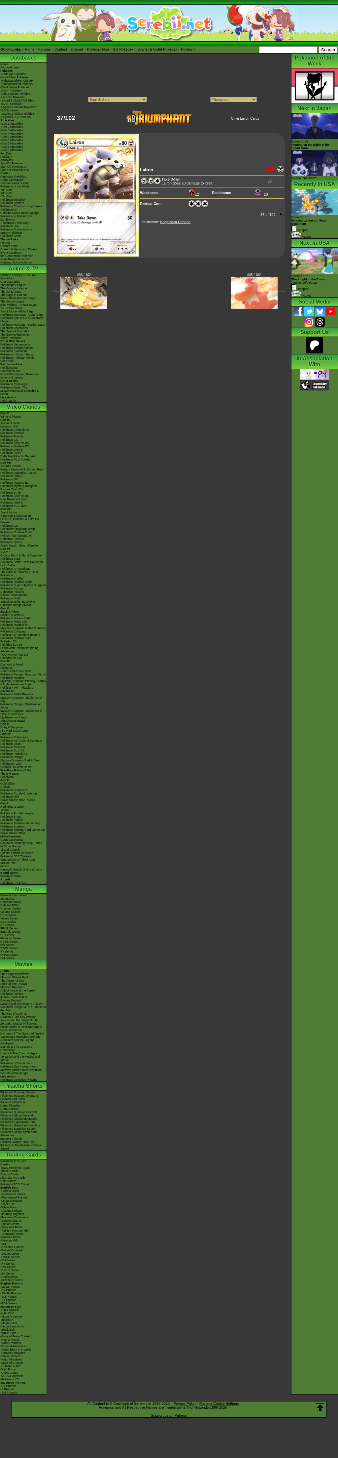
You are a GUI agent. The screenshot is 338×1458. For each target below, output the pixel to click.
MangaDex (7, 898)
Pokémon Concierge (13, 384)
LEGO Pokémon (11, 232)
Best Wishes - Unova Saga (18, 304)
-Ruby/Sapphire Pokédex (16, 80)
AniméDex (7, 278)
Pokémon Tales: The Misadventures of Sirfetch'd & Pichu (19, 391)
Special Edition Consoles (16, 853)
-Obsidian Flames (12, 1247)
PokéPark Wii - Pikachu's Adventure (16, 689)
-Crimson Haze (10, 1366)
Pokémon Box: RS (12, 750)
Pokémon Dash (10, 744)
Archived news (10, 67)
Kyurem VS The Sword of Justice (22, 1033)
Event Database (10, 252)
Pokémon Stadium (12, 826)
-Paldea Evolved (11, 1250)
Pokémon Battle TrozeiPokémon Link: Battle (21, 563)
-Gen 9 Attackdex (11, 150)
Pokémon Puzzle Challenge (18, 793)
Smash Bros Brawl (12, 720)
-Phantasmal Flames (14, 1197)
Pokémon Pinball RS (14, 753)
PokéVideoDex (10, 371)
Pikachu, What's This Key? (18, 1142)
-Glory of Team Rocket (15, 1336)
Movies (23, 964)
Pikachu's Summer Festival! (18, 1112)
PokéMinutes (8, 367)
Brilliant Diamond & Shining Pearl (22, 469)
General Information (13, 895)
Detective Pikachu (12, 539)
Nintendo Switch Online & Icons (21, 869)
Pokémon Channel (12, 747)
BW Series (7, 945)
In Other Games (10, 846)
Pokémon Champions (14, 429)
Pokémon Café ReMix (14, 443)
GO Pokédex (123, 49)
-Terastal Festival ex (13, 1346)
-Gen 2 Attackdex (11, 127)
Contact (60, 49)
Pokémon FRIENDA (13, 882)
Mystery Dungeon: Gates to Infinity (23, 628)
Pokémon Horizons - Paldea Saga (22, 324)
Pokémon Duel (10, 598)
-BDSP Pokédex (11, 103)
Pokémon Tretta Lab (13, 621)
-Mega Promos (10, 1286)
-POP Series (8, 1303)
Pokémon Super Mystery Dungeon (23, 585)
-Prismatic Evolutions (14, 1217)
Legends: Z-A (9, 426)
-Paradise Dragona (12, 1353)
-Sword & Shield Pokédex (17, 100)
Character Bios (10, 281)
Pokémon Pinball (11, 820)
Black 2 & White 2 (12, 615)
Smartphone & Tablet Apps (17, 859)
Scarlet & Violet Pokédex (157, 49)
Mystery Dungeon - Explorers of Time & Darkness (21, 712)
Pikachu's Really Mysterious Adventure (18, 1133)
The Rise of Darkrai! (13, 1013)
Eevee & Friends (11, 1138)
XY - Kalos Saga (11, 308)
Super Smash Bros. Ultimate (19, 545)
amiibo (4, 866)
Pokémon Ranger (11, 757)
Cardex (5, 173)
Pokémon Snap (10, 816)
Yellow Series (9, 918)
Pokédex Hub (98, 49)
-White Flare (8, 1207)
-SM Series (7, 1260)
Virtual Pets (8, 863)
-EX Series (7, 1273)
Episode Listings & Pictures (18, 275)
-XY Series (7, 1263)
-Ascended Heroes (12, 1194)
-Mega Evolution (11, 1200)
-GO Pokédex (9, 110)
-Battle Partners (10, 1343)
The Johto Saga (10, 291)
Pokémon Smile (10, 492)
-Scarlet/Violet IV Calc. (15, 183)
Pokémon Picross (11, 588)
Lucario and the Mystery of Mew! (21, 1003)
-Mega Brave (8, 1323)
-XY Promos (8, 1300)
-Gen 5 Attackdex (11, 137)
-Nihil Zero (7, 1313)
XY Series (7, 951)
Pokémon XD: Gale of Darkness (21, 740)
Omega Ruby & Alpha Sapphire (21, 555)
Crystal (5, 787)
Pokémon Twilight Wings (16, 347)
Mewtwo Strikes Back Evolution (21, 1070)
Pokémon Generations (15, 344)
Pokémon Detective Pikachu (19, 1079)
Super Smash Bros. (13, 833)
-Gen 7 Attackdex (11, 143)
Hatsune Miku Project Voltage (19, 213)
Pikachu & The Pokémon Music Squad (21, 1147)
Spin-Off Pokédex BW (14, 170)
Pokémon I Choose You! (16, 1063)
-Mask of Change (11, 1362)
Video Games (23, 407)
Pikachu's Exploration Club (18, 1122)
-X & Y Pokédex (10, 90)
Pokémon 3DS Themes (15, 856)
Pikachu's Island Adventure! (18, 1118)
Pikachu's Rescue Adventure (19, 1095)
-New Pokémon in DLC (15, 259)
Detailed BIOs (9, 905)
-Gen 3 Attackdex (11, 130)
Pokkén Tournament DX (16, 535)
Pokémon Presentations (16, 229)
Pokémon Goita (10, 876)
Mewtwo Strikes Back (14, 977)
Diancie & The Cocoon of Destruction (16, 1048)
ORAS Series (9, 954)
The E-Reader (9, 773)
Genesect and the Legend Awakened (17, 1041)
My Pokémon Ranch (13, 717)
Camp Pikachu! (10, 1105)
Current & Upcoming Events (18, 249)
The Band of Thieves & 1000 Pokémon (19, 573)
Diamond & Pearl (11, 664)
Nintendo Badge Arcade (16, 605)
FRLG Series (8, 928)
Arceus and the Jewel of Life (19, 1020)
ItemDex (6, 153)
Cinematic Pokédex (13, 176)
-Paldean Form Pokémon (16, 262)
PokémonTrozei (10, 763)
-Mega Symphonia (12, 1326)
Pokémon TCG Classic (15, 1184)
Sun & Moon (8, 512)
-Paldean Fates (10, 1237)
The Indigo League (12, 285)
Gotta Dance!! (9, 1109)
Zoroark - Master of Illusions (18, 1023)
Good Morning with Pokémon (19, 374)
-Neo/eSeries (9, 1276)
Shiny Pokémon (10, 338)
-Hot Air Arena (9, 1339)
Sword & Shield (10, 466)
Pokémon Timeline (12, 199)
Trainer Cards (9, 1171)
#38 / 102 (254, 275)
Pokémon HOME (11, 476)
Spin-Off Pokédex (11, 163)
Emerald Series (10, 931)
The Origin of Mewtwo (14, 974)
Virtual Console (10, 849)
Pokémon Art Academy (15, 568)
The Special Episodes (14, 331)
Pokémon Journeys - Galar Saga (22, 314)
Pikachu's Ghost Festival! (17, 1115)
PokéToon (7, 361)
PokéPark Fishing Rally (15, 770)
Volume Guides (10, 911)
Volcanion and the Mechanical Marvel (20, 1058)
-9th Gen (6, 189)
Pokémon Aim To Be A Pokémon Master (21, 319)
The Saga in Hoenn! (13, 295)
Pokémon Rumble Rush (16, 532)
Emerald (6, 734)
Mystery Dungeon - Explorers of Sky (21, 699)
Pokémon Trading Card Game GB (22, 829)
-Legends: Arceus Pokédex (18, 107)
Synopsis (300, 289)
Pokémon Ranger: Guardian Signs (23, 674)
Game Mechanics (11, 180)
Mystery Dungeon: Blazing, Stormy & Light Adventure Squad (23, 682)
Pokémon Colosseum (14, 737)
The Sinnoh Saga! (12, 301)
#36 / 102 (84, 275)
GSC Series (8, 921)
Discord (77, 49)
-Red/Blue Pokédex (13, 74)
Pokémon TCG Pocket (15, 459)
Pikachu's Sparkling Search (18, 1128)
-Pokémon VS (9, 1379)
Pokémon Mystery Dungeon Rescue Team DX (18, 487)
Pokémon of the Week (14, 186)
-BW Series (8, 1267)
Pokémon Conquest (13, 631)
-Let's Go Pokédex (12, 97)
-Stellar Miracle (10, 1356)
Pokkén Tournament (13, 595)
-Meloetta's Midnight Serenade (20, 1036)
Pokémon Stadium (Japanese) (20, 823)
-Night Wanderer (11, 1359)
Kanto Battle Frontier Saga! (18, 298)
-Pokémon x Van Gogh (15, 222)
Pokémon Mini (9, 796)
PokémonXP (8, 209)
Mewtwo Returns (11, 987)
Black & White (9, 611)
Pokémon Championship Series (21, 206)
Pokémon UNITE (11, 449)
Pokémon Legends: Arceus (18, 472)
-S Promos (7, 1389)
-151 (3, 1243)
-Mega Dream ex (11, 1316)
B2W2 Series (9, 948)
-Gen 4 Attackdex (11, 133)
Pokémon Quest (11, 542)
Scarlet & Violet (10, 423)
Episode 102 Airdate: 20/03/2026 (308, 279)
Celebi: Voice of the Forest (17, 990)
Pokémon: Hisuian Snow (16, 354)
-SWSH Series (9, 1257)
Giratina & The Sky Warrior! (18, 1017)
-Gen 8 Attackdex (11, 146)
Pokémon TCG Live (13, 505)
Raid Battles (8, 1181)
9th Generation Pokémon (16, 256)
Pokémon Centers (12, 203)
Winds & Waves (10, 416)
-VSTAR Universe (11, 1376)
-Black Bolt (7, 1204)
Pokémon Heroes (11, 993)
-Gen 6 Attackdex (11, 140)
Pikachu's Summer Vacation (18, 1092)
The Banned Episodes (15, 334)
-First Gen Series (11, 1280)
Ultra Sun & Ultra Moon (15, 515)
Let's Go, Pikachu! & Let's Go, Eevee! (20, 520)
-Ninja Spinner (9, 1310)
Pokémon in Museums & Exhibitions (16, 218)
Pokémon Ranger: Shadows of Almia (20, 706)
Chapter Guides (10, 908)
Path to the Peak (11, 364)
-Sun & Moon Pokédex (15, 94)
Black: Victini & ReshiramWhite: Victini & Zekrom (21, 1028)
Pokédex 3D (8, 641)
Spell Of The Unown (13, 984)
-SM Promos (8, 1296)
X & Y (4, 552)
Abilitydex (6, 160)
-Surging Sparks (11, 1220)
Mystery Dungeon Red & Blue (20, 760)
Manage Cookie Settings (219, 1403)
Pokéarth (188, 49)
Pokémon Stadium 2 (13, 790)
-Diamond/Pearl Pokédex (16, 84)
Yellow (4, 810)
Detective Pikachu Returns (17, 456)
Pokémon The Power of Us (18, 1066)
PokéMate (7, 777)
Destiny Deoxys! (11, 1000)
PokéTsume (8, 400)
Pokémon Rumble (12, 677)
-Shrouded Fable (11, 1227)
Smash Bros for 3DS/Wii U (17, 601)
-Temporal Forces (11, 1233)
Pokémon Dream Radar (16, 618)
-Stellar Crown (9, 1224)
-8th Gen (6, 193)
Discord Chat (8, 246)
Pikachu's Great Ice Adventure (20, 1125)
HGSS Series (9, 941)
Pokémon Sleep (10, 453)
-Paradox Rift (9, 1240)
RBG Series (8, 915)
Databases (23, 58)
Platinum (6, 667)
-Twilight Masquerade (14, 1230)
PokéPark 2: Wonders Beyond (20, 634)
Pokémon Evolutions (13, 351)
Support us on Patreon (169, 1415)
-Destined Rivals (11, 1210)
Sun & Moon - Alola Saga (17, 311)
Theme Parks (9, 239)
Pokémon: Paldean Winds (17, 357)
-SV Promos (8, 1290)
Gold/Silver (7, 783)
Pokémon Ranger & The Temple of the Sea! (23, 1008)
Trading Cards (23, 1154)
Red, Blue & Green (12, 806)
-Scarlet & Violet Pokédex (17, 113)
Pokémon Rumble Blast (15, 638)
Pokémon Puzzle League (16, 813)
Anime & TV (23, 268)
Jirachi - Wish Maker (13, 997)
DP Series (7, 935)
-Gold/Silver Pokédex (14, 77)
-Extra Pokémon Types (15, 1167)
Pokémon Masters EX (14, 446)
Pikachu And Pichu (12, 1099)
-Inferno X (7, 1319)
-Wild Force (8, 1369)
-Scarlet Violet (9, 1253)
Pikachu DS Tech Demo (16, 767)
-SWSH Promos (10, 1293)
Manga (23, 889)
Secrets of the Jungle (14, 1073)
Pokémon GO (9, 439)
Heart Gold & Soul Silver (16, 671)
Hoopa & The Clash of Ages (18, 1053)
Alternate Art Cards (12, 1177)
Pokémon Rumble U (13, 625)
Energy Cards (9, 1174)
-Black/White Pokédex (14, 87)
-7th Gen (6, 196)
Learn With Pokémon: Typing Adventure (19, 649)
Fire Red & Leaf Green (15, 730)
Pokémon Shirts (10, 236)
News (4, 64)
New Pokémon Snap (13, 499)
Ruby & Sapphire (11, 727)
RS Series (7, 925)
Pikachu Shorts (23, 1086)
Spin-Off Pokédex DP (14, 166)
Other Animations (11, 377)
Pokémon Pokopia (12, 433)
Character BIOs (10, 902)
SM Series (7, 958)
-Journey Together (12, 1214)
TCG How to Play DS (14, 654)
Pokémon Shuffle (11, 578)
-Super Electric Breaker (15, 1349)
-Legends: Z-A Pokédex (15, 117)
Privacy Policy (185, 1403)
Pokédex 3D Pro (11, 644)
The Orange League (13, 288)
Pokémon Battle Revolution (18, 694)
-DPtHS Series (10, 1270)
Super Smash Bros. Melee (17, 800)
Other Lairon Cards (245, 118)
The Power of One (12, 980)
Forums (44, 49)
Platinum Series (10, 938)
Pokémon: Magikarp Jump (17, 529)
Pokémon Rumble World (16, 582)
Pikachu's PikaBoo (12, 1102)
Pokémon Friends (12, 436)
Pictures (301, 236)
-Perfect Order (9, 1191)
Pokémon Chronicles (14, 328)
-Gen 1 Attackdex (11, 123)
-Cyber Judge (9, 1372)
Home (29, 49)
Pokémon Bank (10, 558)
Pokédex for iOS (11, 658)
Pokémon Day (9, 226)
